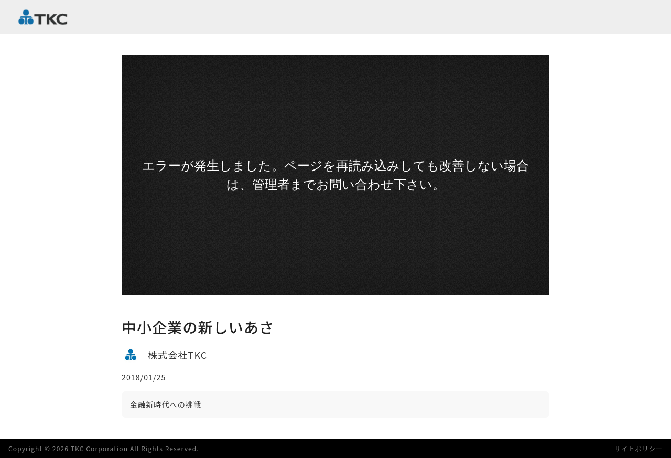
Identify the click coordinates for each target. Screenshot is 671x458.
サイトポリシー (638, 448)
